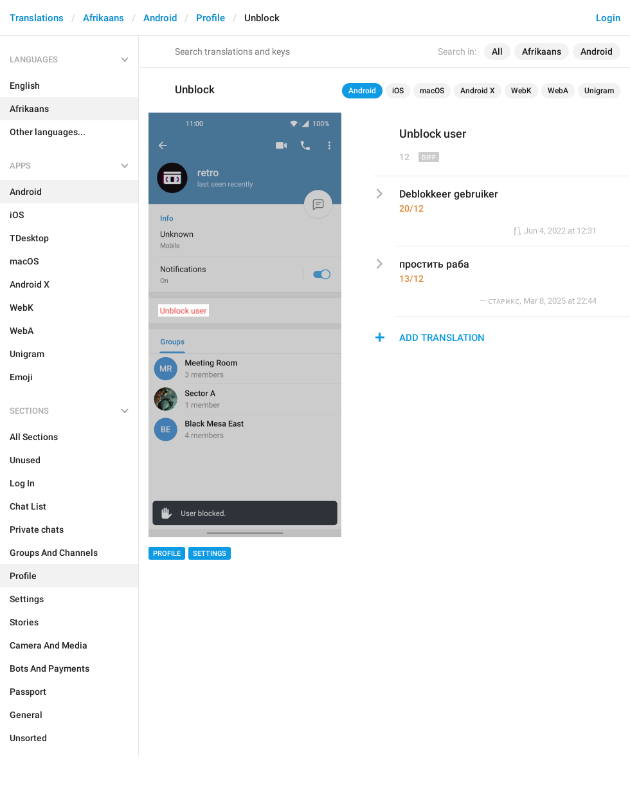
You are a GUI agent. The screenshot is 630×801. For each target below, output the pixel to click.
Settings (209, 553)
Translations (37, 18)
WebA (558, 90)
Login (608, 18)
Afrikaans (103, 18)
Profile (210, 18)
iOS (398, 90)
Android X (477, 90)
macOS (432, 90)
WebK (521, 90)
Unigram (599, 90)
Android (160, 18)
